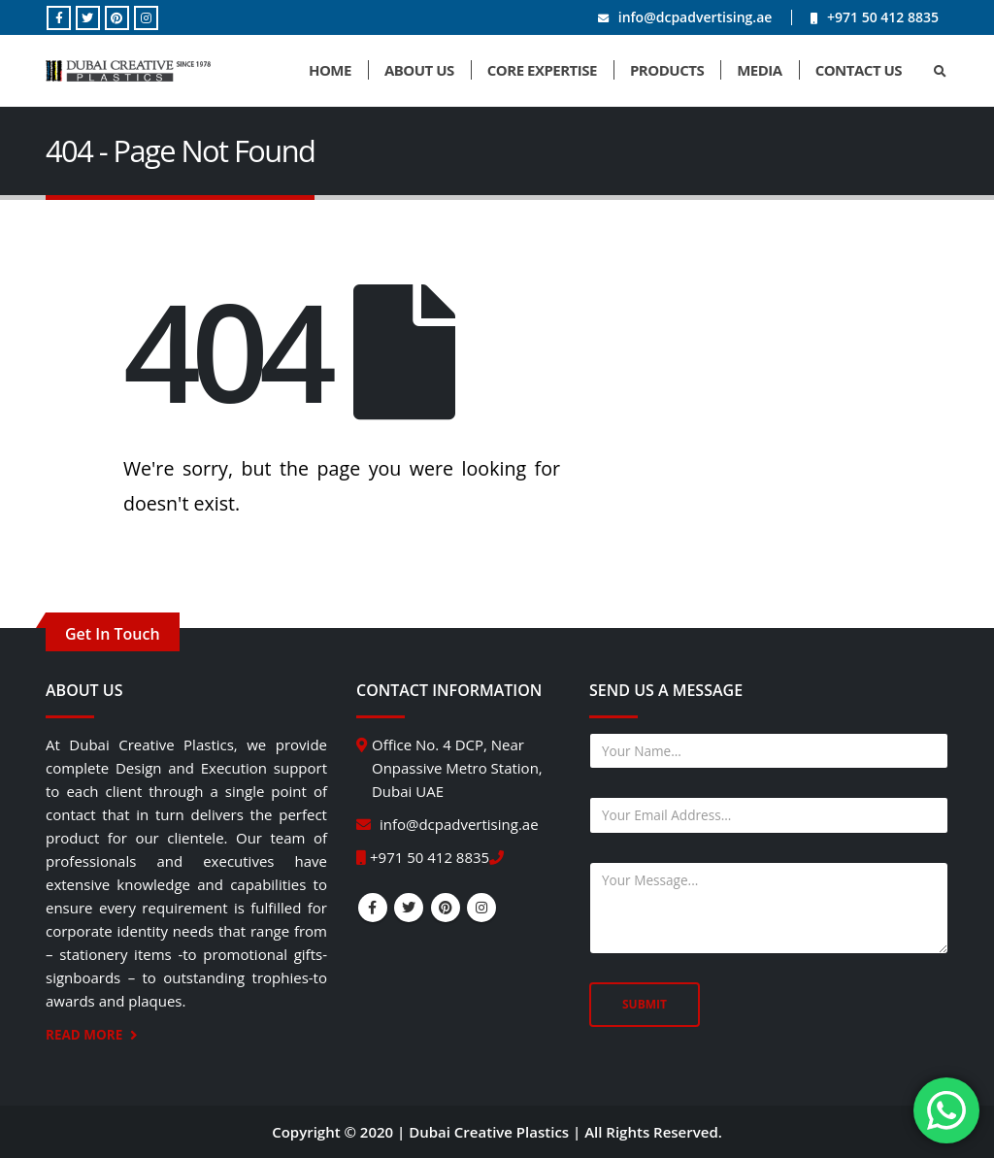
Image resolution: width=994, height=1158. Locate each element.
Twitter (408, 907)
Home (330, 70)
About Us (419, 70)
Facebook (372, 907)
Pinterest (445, 907)
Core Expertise (542, 70)
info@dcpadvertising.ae (695, 17)
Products (667, 70)
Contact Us (858, 70)
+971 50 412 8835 (883, 17)
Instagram (481, 907)
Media (759, 70)
